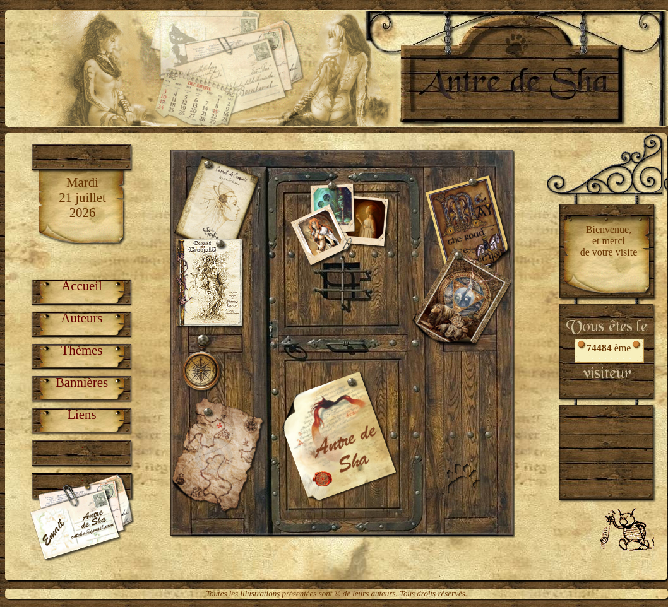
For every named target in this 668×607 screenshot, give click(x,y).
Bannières (82, 382)
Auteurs (82, 317)
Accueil (81, 285)
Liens (81, 414)
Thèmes (82, 350)
